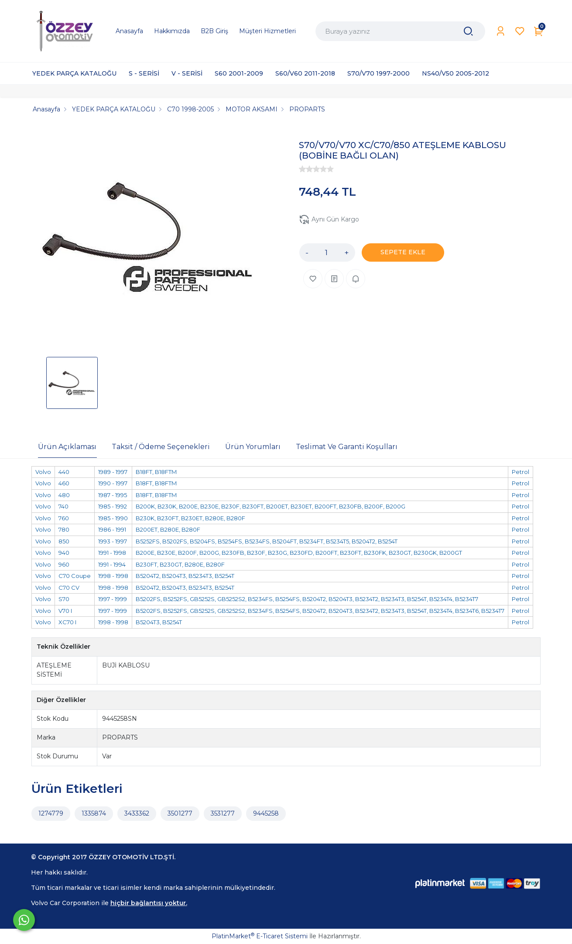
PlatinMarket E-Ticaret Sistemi (260, 936)
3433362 (136, 813)
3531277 (223, 813)
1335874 (94, 813)
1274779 (50, 813)
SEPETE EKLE (402, 252)
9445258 (266, 813)
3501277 (180, 813)
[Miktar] (326, 252)
